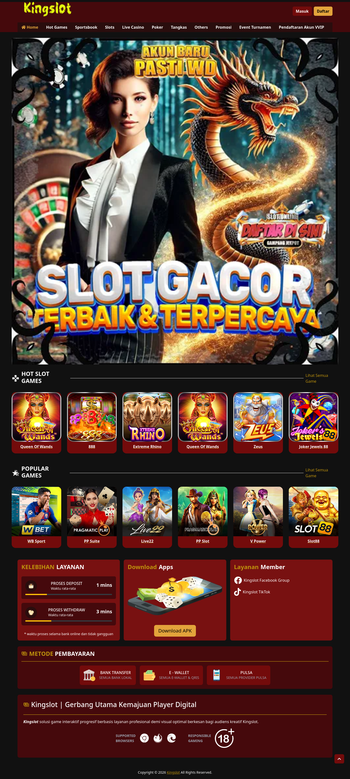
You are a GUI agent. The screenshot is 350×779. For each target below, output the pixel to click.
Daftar (323, 11)
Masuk (302, 11)
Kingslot (173, 772)
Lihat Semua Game (317, 378)
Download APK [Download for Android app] (175, 630)
